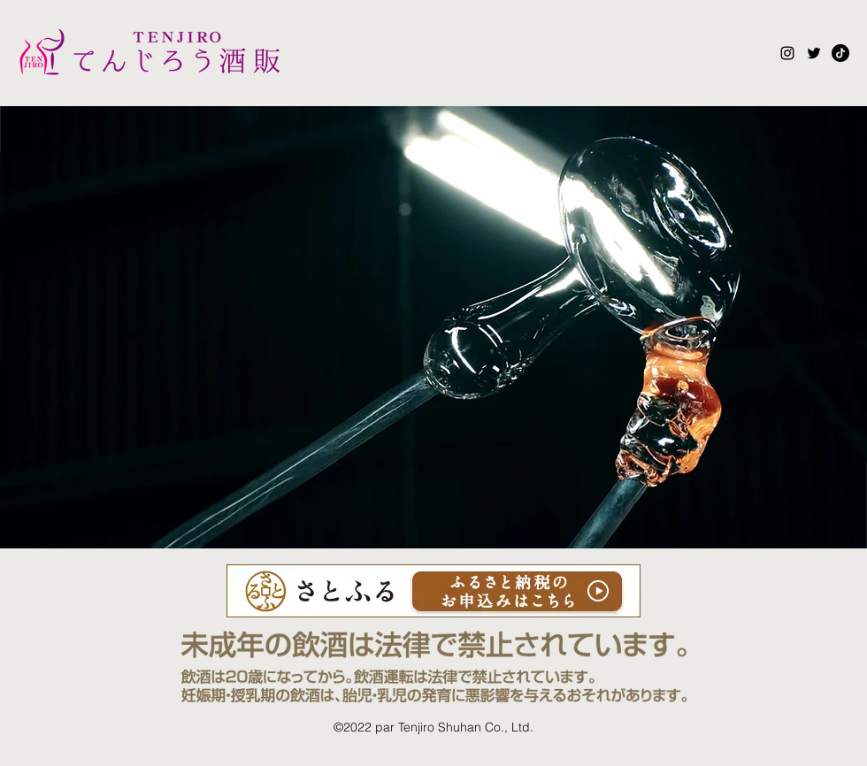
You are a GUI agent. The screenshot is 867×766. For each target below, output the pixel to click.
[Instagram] (787, 53)
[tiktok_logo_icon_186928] (840, 53)
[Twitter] (814, 53)
